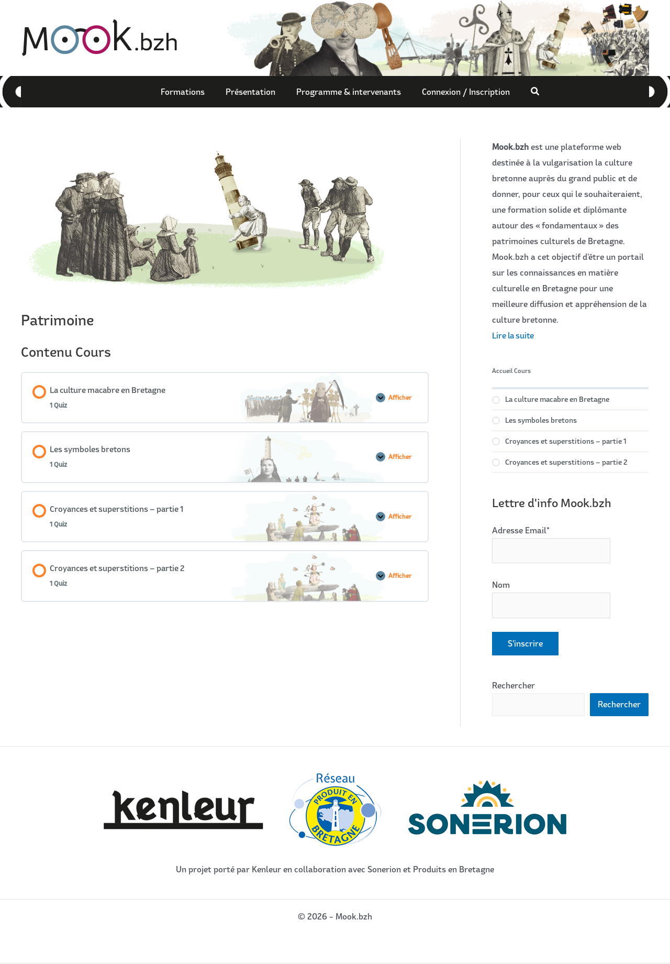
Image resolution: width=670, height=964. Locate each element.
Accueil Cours (511, 370)
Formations (191, 91)
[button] (525, 91)
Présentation (253, 91)
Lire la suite (514, 335)
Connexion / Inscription (458, 91)
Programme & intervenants (346, 91)
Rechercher (513, 686)
